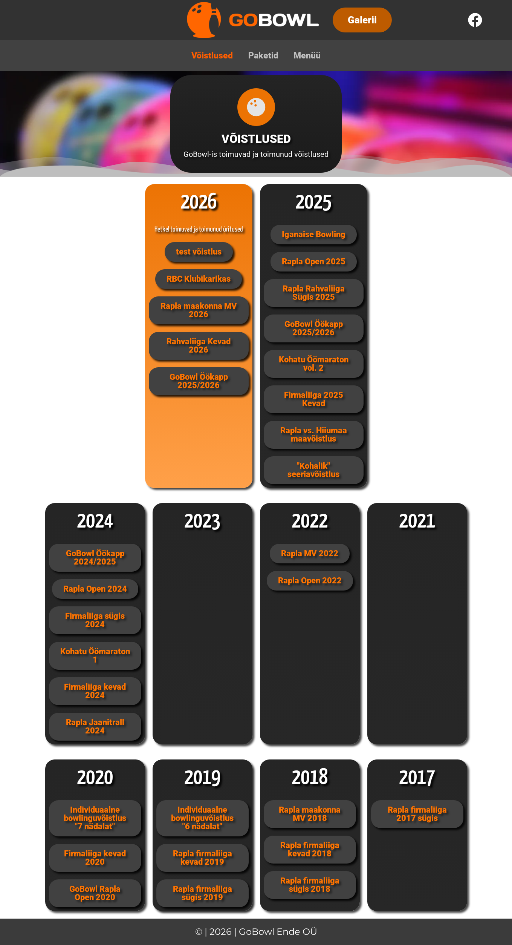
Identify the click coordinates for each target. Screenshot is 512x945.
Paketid (263, 56)
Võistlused (210, 56)
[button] (362, 20)
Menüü (309, 56)
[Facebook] (475, 20)
